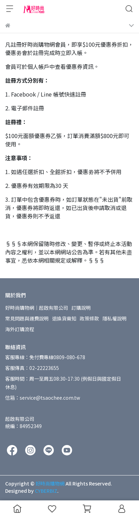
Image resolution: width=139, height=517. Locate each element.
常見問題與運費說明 (27, 318)
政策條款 (89, 318)
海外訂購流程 (19, 329)
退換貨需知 (64, 318)
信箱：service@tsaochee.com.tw (42, 397)
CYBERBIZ (46, 490)
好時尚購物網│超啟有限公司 (36, 307)
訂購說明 (81, 307)
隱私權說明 (114, 318)
